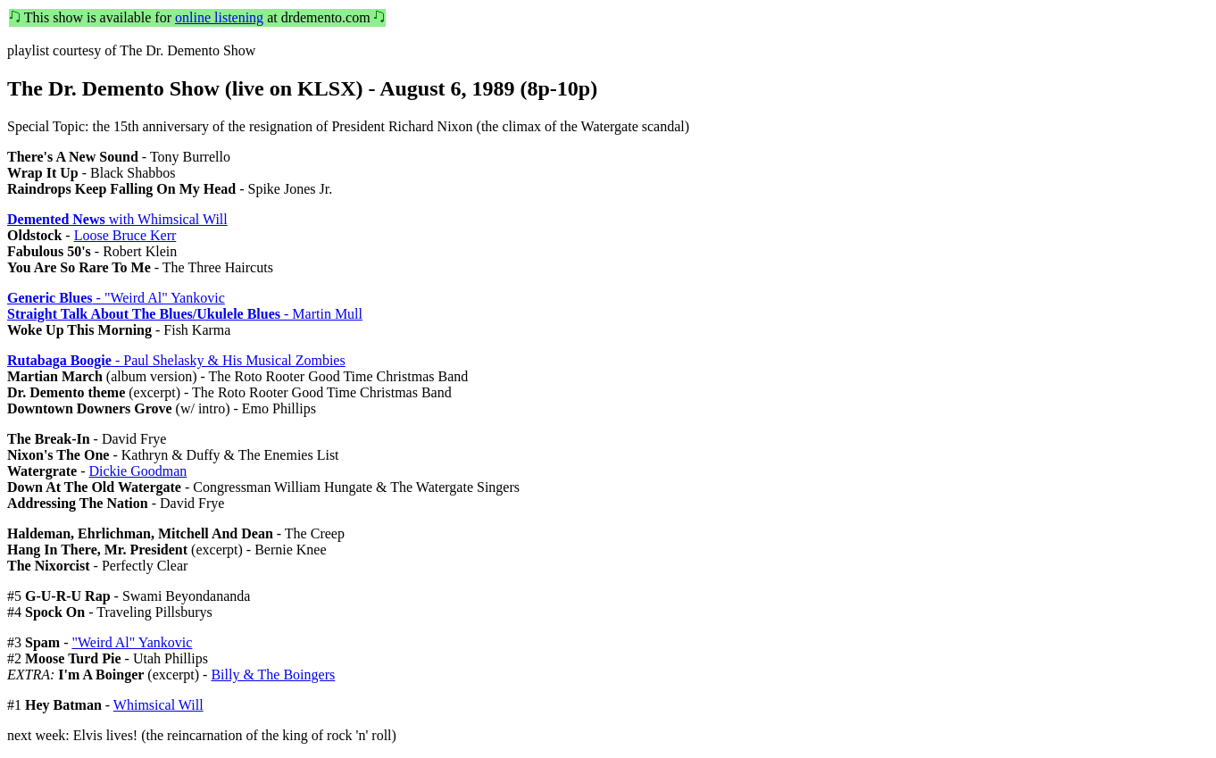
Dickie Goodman (138, 471)
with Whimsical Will (117, 219)
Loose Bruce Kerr (125, 235)
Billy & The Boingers (273, 674)
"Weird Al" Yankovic (131, 642)
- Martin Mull (184, 313)
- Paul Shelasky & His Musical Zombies (176, 360)
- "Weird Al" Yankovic (116, 297)
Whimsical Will (158, 704)
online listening (219, 17)
